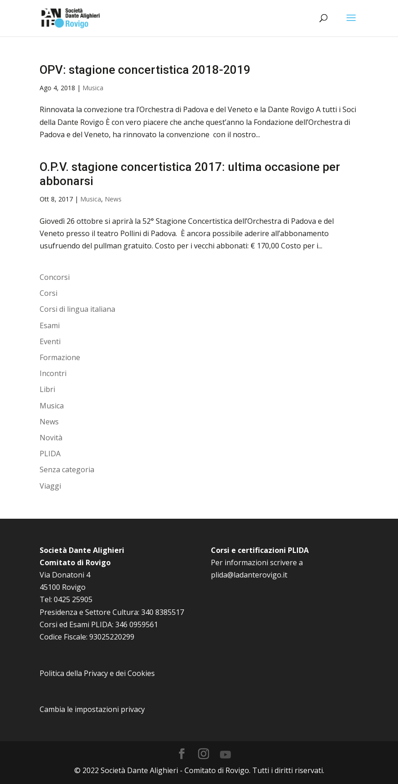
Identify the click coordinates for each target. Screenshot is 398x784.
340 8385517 (162, 612)
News (113, 199)
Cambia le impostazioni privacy (92, 709)
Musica (92, 87)
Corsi (48, 293)
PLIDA (50, 454)
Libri (47, 389)
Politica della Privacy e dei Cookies (97, 673)
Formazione (60, 357)
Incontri (53, 373)
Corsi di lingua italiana (77, 309)
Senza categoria (67, 469)
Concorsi (55, 277)
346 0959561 (136, 624)
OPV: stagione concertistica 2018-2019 (145, 70)
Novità (51, 438)
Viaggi (50, 486)
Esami (50, 325)
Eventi (50, 341)
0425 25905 (73, 599)
